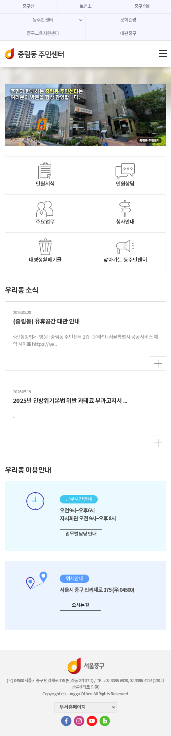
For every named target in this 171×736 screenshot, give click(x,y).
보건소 (86, 6)
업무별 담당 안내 (80, 534)
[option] (85, 115)
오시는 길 (80, 605)
